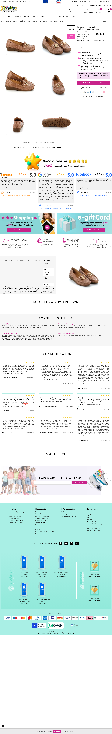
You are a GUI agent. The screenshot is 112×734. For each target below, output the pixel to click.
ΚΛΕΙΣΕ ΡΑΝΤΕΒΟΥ (19, 230)
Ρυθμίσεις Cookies (68, 731)
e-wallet (37, 529)
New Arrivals (64, 16)
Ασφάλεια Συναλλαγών (16, 520)
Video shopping (39, 527)
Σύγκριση (102, 88)
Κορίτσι (18, 16)
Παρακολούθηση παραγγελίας (78, 1)
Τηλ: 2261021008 (92, 522)
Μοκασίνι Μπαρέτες (19, 21)
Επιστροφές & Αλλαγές (16, 522)
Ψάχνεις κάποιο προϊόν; (42, 518)
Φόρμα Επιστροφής (15, 525)
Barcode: (80, 31)
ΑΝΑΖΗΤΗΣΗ (79, 483)
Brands (2, 16)
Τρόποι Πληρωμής (14, 518)
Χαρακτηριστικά (8, 260)
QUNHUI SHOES (56, 147)
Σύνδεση (63, 512)
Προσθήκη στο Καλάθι (93, 83)
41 (89, 47)
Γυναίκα (35, 16)
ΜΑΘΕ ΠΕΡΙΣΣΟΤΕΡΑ (94, 230)
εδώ (39, 327)
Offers (54, 16)
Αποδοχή (57, 731)
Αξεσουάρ (45, 16)
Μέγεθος (79, 44)
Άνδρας (27, 16)
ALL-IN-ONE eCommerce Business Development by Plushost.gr (56, 633)
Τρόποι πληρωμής (37, 260)
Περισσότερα (88, 63)
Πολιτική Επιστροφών (89, 96)
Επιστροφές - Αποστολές (22, 260)
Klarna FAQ (12, 529)
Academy (74, 16)
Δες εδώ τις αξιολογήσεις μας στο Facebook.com (94, 195)
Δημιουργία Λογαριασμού (68, 514)
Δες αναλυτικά (91, 69)
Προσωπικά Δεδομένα (42, 516)
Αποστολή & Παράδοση (16, 516)
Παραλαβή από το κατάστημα (18, 514)
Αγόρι (10, 16)
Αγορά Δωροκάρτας (15, 527)
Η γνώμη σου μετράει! (41, 520)
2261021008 (22, 1)
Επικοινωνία (92, 1)
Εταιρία (37, 512)
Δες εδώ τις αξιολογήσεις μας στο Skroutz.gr (18, 195)
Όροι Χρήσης (101, 96)
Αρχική (2, 21)
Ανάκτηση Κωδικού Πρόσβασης (70, 516)
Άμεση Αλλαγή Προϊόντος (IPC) (44, 531)
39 (81, 47)
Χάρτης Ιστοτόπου (40, 522)
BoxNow (37, 533)
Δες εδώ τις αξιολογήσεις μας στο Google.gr (56, 208)
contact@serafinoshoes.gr (95, 524)
